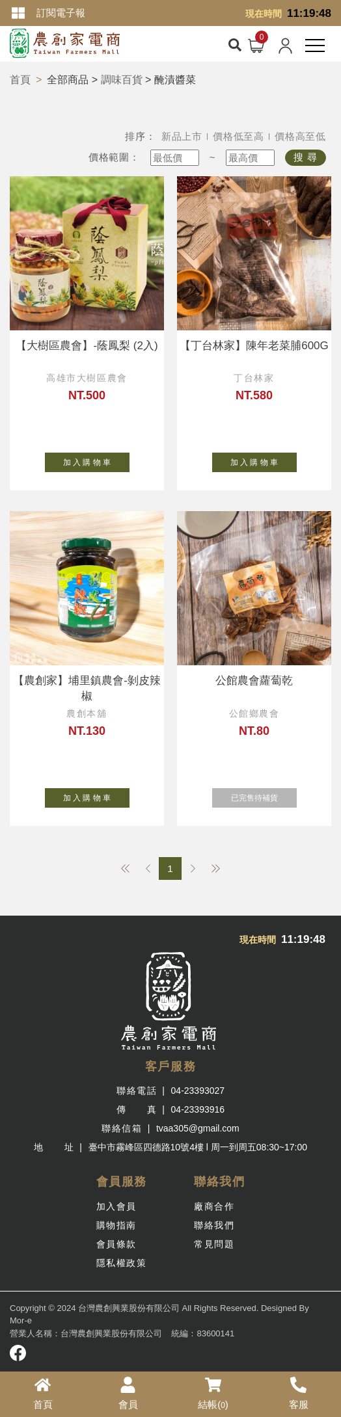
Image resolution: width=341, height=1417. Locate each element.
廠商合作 (214, 1206)
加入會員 (116, 1206)
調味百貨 (122, 79)
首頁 (20, 79)
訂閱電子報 (60, 12)
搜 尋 (305, 157)
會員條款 (116, 1244)
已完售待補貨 (264, 795)
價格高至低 (300, 136)
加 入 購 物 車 (96, 460)
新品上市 (181, 136)
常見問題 (214, 1244)
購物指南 (116, 1225)
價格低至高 (238, 136)
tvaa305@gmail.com (197, 1128)
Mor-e (21, 1320)
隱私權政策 (121, 1263)
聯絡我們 (214, 1225)
